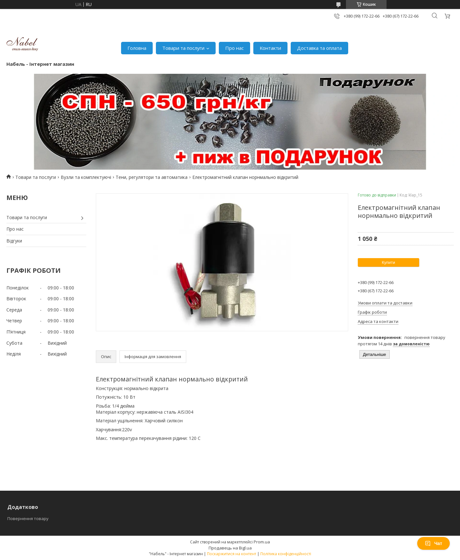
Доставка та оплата (319, 48)
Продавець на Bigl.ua (230, 548)
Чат (433, 543)
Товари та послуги (183, 48)
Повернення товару (28, 518)
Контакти (270, 48)
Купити (388, 262)
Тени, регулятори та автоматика (152, 177)
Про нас (234, 48)
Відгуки (14, 241)
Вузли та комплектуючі (86, 177)
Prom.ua (262, 542)
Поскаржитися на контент (231, 553)
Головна (136, 48)
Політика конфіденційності (285, 553)
